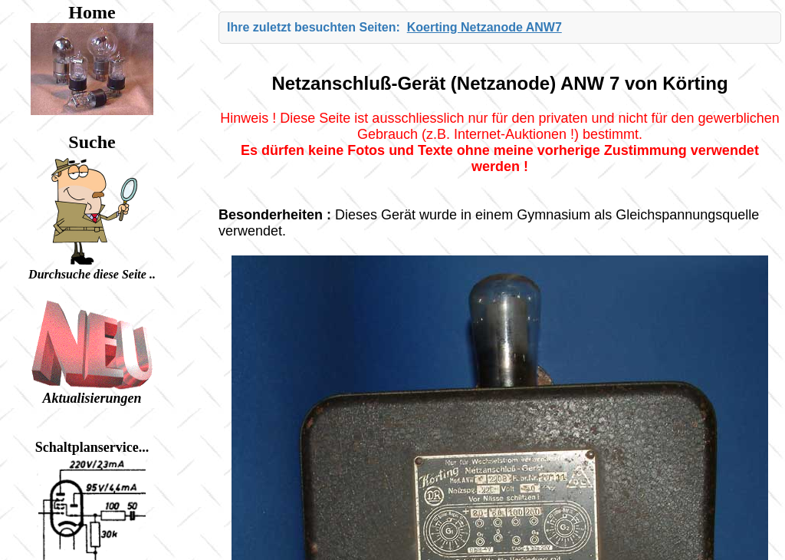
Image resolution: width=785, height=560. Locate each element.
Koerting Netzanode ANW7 (484, 27)
